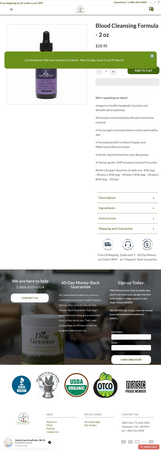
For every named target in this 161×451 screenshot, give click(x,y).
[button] (49, 442)
